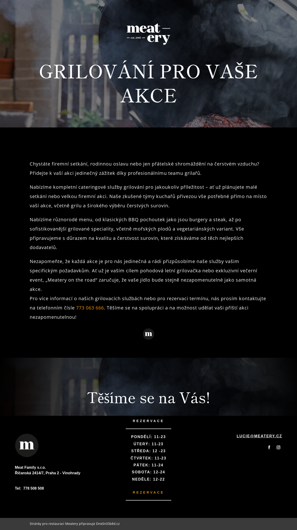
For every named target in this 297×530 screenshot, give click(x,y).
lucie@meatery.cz (259, 436)
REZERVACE (148, 421)
